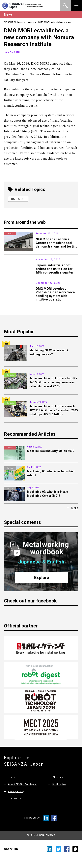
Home (11, 779)
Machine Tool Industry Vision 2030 (50, 453)
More (74, 510)
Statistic (10, 260)
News (31, 22)
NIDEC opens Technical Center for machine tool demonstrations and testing (56, 242)
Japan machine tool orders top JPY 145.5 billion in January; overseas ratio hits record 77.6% (53, 385)
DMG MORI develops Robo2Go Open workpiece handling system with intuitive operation (55, 296)
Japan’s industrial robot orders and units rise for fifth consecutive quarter (55, 268)
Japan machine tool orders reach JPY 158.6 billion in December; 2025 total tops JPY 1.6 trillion (53, 413)
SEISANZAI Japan (13, 22)
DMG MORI (18, 199)
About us (58, 779)
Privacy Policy (16, 793)
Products (10, 285)
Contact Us (15, 800)
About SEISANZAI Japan (23, 786)
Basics (10, 350)
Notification (59, 786)
